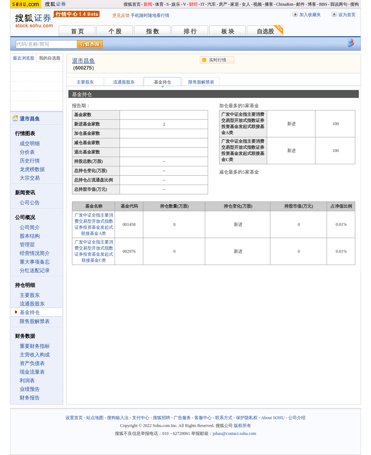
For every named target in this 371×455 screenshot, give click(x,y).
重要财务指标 (35, 346)
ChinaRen (284, 4)
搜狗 (354, 4)
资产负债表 (32, 363)
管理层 (27, 244)
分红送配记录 (35, 270)
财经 (193, 4)
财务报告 (30, 398)
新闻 (148, 4)
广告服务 (182, 417)
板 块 (227, 31)
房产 (223, 4)
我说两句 (338, 4)
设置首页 (74, 417)
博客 (312, 4)
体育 (159, 4)
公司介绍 (296, 417)
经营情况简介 (35, 253)
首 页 (77, 31)
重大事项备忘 (35, 262)
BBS (323, 4)
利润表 (27, 380)
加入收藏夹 (310, 14)
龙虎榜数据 (32, 169)
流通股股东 (32, 304)
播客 (269, 4)
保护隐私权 (246, 417)
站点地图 (94, 417)
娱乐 (176, 4)
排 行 (190, 31)
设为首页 (347, 14)
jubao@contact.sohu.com (234, 433)
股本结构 (30, 236)
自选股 (265, 31)
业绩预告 (30, 389)
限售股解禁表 (35, 321)
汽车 (211, 4)
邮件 (300, 4)
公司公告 (30, 202)
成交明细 (30, 143)
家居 (234, 4)
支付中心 (140, 417)
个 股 (115, 31)
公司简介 (30, 227)
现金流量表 (32, 372)
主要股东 (30, 295)
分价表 (27, 152)
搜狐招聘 (161, 417)
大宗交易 (30, 178)
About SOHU (273, 417)
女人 (246, 4)
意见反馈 (121, 15)
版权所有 (242, 425)
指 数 (152, 31)
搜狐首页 (132, 4)
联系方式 (223, 417)
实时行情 (217, 59)
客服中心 (203, 417)
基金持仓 (30, 312)
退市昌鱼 (83, 61)
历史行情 (30, 160)
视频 (257, 4)
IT (202, 4)
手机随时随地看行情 (150, 15)
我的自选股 (50, 58)
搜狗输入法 (118, 417)
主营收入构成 (35, 354)
